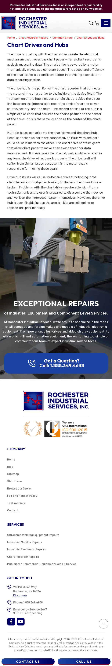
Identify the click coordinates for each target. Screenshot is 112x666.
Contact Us (28, 661)
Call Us (84, 661)
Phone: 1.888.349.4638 (28, 602)
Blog (10, 466)
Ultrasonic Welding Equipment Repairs (33, 535)
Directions (20, 595)
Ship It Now (14, 481)
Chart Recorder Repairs (23, 556)
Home (11, 459)
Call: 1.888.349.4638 (61, 365)
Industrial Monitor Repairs (24, 542)
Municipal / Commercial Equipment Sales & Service (42, 564)
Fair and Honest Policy (22, 495)
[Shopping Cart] (97, 23)
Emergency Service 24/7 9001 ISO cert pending (30, 611)
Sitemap (13, 473)
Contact (13, 510)
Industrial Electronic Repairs (26, 549)
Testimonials (16, 503)
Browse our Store (19, 488)
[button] (91, 23)
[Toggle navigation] (105, 23)
